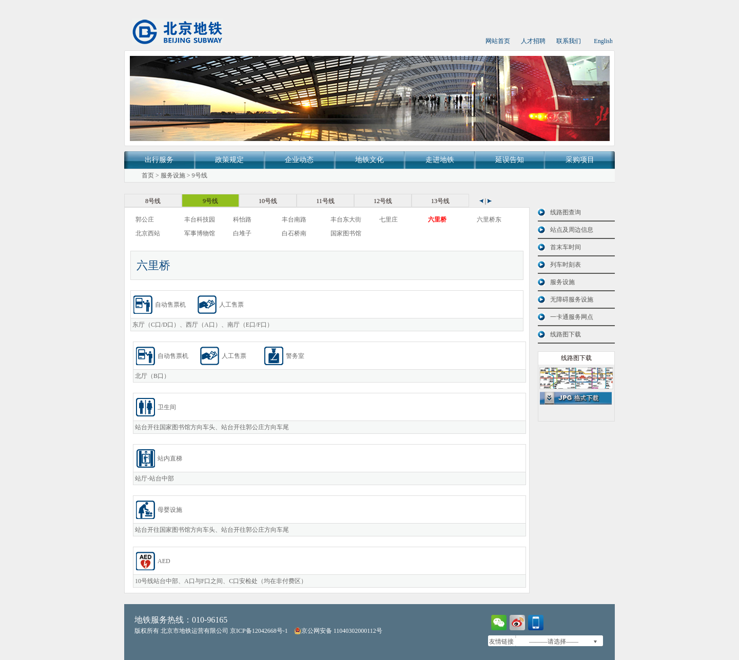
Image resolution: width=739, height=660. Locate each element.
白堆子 (242, 233)
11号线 (325, 201)
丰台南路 (294, 219)
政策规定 (229, 160)
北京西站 (147, 233)
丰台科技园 (199, 219)
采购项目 (580, 160)
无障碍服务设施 (571, 299)
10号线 (268, 201)
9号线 (199, 175)
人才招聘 (533, 41)
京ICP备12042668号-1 (259, 630)
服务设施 (173, 175)
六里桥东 (489, 219)
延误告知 (509, 160)
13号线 (440, 201)
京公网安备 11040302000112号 (338, 630)
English (603, 41)
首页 (148, 175)
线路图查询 (565, 212)
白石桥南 (294, 233)
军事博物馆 (199, 233)
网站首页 (497, 41)
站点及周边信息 (571, 229)
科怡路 (242, 219)
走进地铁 (439, 160)
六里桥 (437, 219)
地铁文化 (369, 160)
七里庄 (388, 219)
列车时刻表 (565, 264)
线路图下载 (565, 334)
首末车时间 (565, 247)
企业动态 (299, 160)
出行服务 (159, 160)
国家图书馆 (345, 233)
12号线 (383, 201)
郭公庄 (144, 219)
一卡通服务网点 (571, 317)
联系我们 (568, 41)
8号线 (153, 201)
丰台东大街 (345, 219)
